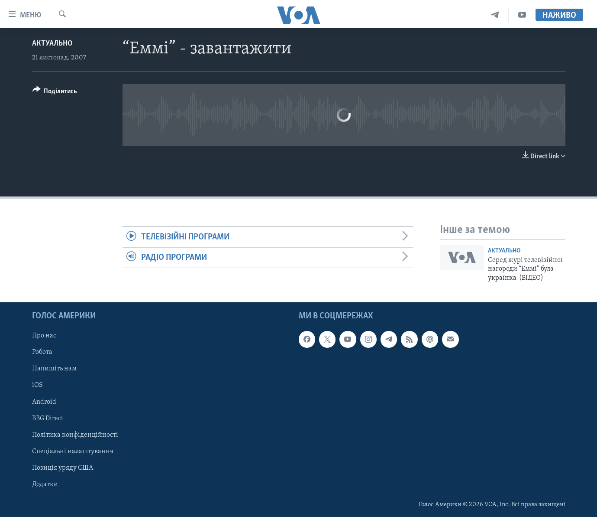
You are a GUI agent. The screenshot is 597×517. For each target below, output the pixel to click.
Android (44, 402)
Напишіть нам (54, 368)
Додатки (45, 484)
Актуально (52, 43)
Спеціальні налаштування (72, 451)
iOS (37, 385)
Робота (42, 352)
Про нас (44, 335)
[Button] (54, 92)
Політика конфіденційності (75, 435)
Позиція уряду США (62, 468)
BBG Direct (47, 418)
